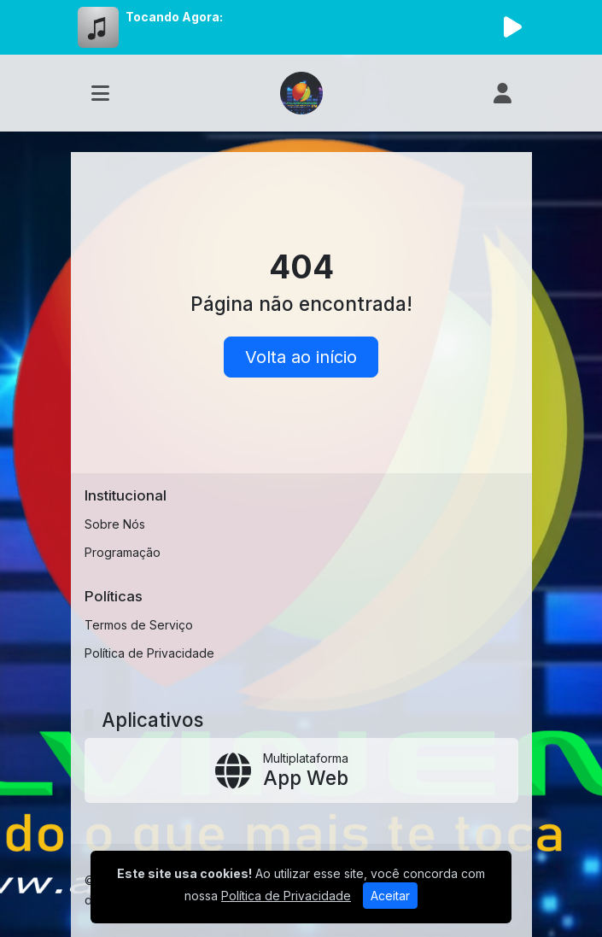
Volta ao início (301, 357)
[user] (502, 93)
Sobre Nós (115, 524)
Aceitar (390, 895)
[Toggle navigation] (100, 93)
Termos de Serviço (139, 625)
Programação (123, 552)
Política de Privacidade (149, 653)
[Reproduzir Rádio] (513, 27)
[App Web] (301, 770)
